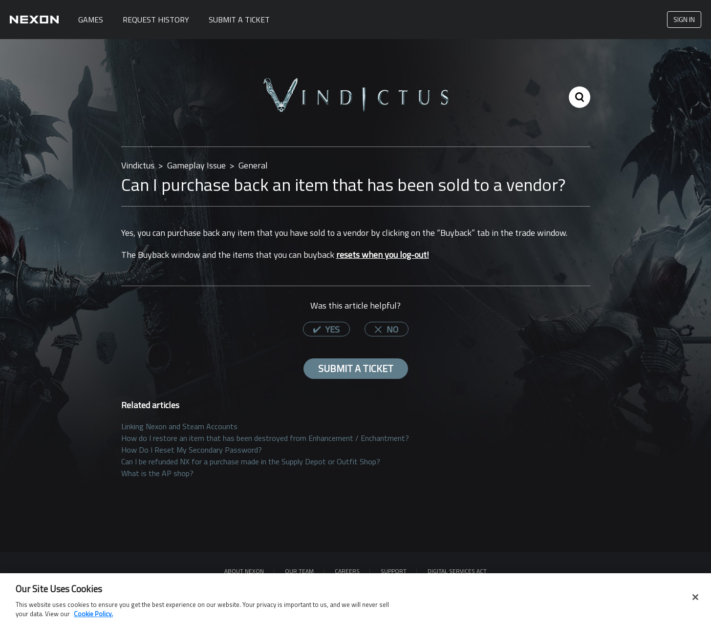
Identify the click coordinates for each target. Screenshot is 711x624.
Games (90, 19)
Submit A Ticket (239, 19)
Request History (156, 19)
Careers (347, 571)
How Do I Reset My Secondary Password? (191, 450)
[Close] (695, 600)
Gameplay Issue (196, 165)
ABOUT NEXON (244, 571)
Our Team (299, 571)
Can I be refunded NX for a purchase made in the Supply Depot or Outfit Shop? (250, 461)
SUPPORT (394, 571)
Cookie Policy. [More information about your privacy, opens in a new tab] (93, 618)
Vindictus (137, 165)
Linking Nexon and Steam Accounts (179, 426)
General (253, 165)
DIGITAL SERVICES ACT (457, 571)
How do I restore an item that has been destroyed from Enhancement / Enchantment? (265, 438)
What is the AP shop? (157, 473)
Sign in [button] (684, 19)
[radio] (326, 329)
